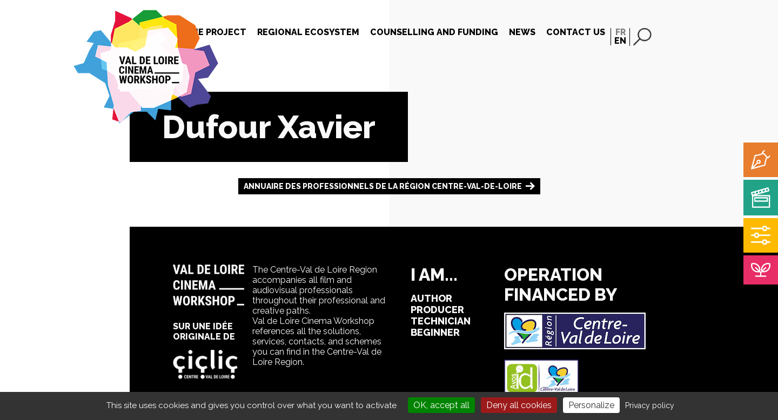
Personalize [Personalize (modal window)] (591, 405)
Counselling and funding (434, 32)
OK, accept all (441, 405)
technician (441, 321)
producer (437, 309)
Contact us (575, 32)
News (522, 32)
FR (620, 32)
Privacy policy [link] (649, 405)
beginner (435, 332)
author (431, 298)
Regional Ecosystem (308, 32)
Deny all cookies (519, 405)
